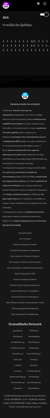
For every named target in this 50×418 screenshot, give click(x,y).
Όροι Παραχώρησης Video (25, 274)
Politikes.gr (33, 331)
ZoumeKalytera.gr (34, 382)
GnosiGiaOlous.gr (18, 348)
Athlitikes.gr (18, 336)
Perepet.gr (18, 388)
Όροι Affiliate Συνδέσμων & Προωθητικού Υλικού (25, 303)
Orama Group (17, 395)
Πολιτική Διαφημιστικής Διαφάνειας (25, 308)
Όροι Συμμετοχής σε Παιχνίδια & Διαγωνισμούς (25, 268)
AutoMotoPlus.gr (18, 342)
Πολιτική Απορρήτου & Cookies (25, 245)
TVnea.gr (33, 359)
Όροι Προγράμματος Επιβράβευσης (25, 314)
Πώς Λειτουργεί (25, 239)
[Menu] (44, 3)
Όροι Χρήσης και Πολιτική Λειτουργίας (25, 256)
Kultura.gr (18, 359)
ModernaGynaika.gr (18, 377)
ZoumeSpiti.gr (33, 388)
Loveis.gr (17, 371)
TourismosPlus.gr (34, 354)
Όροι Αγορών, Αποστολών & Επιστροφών (25, 262)
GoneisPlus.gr (17, 354)
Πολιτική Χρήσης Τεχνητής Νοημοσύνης (25, 285)
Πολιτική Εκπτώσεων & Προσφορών (25, 297)
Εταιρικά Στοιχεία (25, 233)
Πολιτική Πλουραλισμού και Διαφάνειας (25, 250)
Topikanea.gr (34, 348)
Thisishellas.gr (34, 342)
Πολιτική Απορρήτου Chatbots (25, 279)
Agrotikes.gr (18, 331)
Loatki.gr (17, 365)
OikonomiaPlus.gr (18, 382)
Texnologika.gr (34, 336)
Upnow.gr (34, 365)
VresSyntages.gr (34, 371)
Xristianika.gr (34, 377)
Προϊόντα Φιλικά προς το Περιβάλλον (25, 291)
